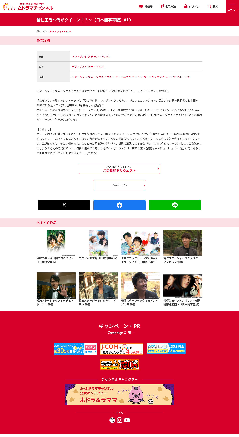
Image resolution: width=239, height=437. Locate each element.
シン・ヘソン (79, 77)
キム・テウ (169, 77)
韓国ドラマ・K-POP (60, 31)
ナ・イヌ (137, 77)
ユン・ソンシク (81, 56)
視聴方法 (168, 6)
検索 (213, 6)
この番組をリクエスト (119, 169)
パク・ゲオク (79, 67)
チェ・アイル (96, 67)
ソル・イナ (183, 77)
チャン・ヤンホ (100, 56)
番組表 (146, 6)
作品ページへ (119, 185)
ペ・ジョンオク (152, 77)
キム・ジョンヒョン (100, 77)
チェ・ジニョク (122, 77)
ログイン (191, 6)
